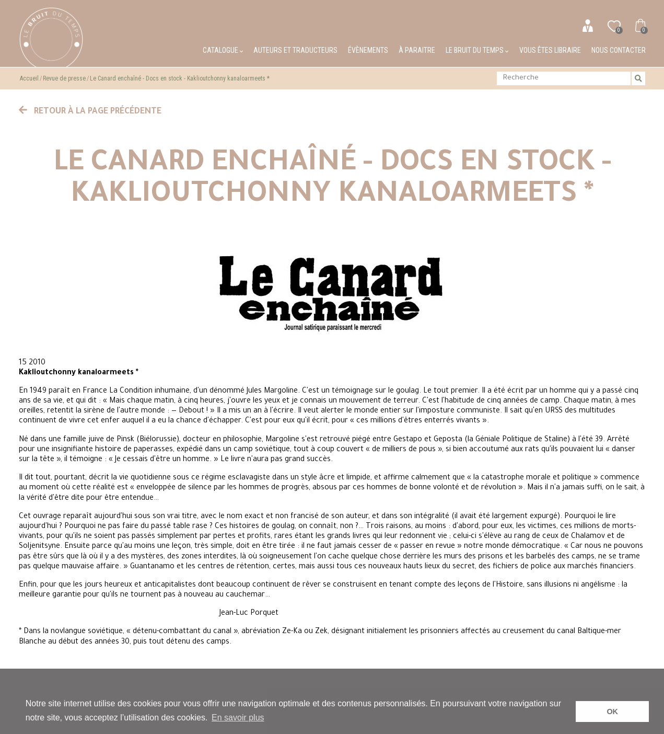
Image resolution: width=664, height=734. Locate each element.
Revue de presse (64, 78)
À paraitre (417, 50)
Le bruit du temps (477, 50)
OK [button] (612, 711)
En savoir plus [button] (238, 717)
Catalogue (223, 50)
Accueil (29, 78)
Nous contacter (618, 50)
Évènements (368, 50)
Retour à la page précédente (90, 112)
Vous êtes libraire (550, 50)
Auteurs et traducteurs (295, 50)
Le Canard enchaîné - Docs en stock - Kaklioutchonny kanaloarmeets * (180, 78)
